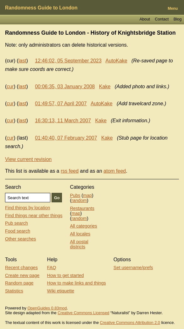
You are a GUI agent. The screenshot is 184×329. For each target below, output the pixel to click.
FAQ (51, 267)
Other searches (20, 238)
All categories (83, 225)
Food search (17, 231)
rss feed (70, 171)
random (79, 200)
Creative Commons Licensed (83, 312)
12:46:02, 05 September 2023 (68, 60)
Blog (178, 19)
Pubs (75, 195)
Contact (162, 19)
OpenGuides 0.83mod (47, 308)
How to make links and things (76, 283)
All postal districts (79, 244)
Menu (173, 8)
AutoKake (116, 60)
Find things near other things (33, 215)
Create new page (22, 275)
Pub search (16, 223)
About (144, 19)
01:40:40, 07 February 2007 (66, 138)
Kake (104, 86)
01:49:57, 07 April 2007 (61, 103)
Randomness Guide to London (41, 7)
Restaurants (82, 208)
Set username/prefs (133, 267)
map (87, 195)
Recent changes (21, 267)
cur (10, 86)
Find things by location (27, 207)
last (22, 60)
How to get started (65, 275)
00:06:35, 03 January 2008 (65, 86)
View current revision (28, 159)
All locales (80, 233)
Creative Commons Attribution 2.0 (130, 322)
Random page (19, 283)
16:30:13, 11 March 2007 (63, 120)
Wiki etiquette (60, 290)
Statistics (14, 290)
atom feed (114, 171)
